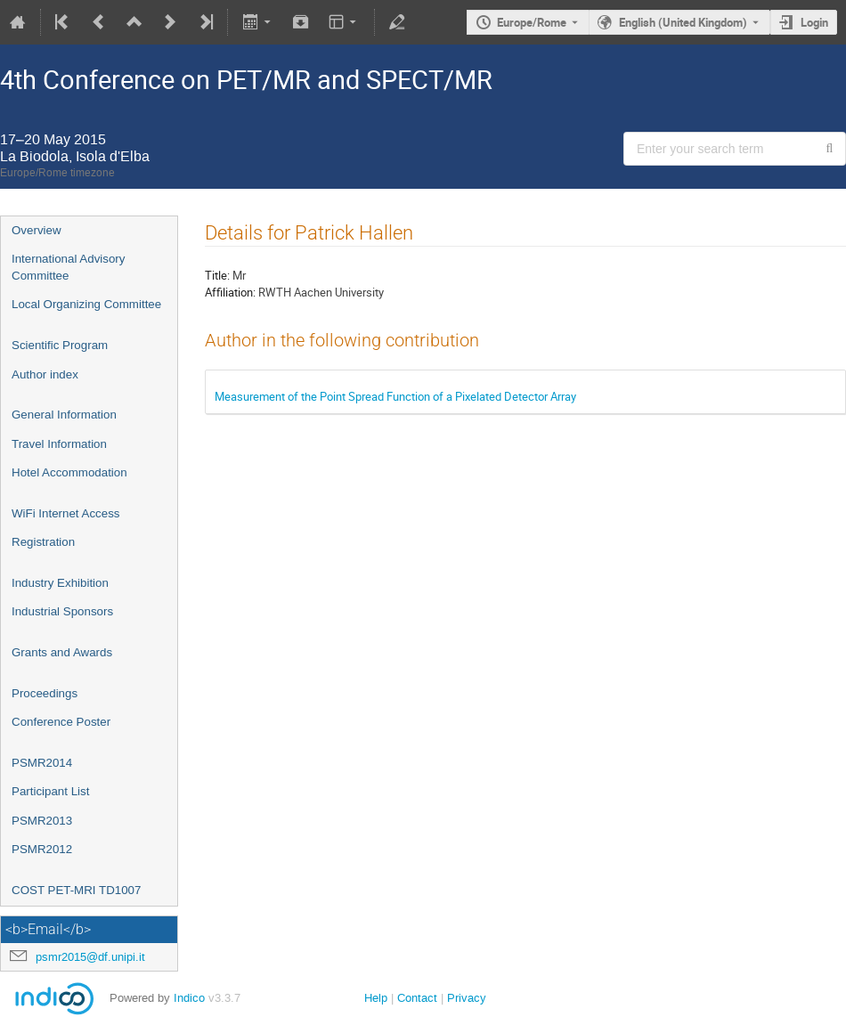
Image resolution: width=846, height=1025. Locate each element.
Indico (189, 997)
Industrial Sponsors (62, 611)
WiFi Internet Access (65, 513)
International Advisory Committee (68, 267)
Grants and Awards (62, 652)
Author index (45, 374)
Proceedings (44, 693)
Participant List (50, 791)
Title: (217, 275)
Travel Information (59, 444)
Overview (36, 230)
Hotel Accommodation (69, 472)
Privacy (466, 997)
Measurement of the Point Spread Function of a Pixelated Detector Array (395, 396)
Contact (417, 997)
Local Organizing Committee (86, 304)
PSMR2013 (42, 820)
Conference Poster (61, 721)
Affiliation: (230, 292)
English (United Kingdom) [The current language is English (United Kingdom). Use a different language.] (683, 22)
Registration (43, 542)
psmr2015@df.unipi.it (90, 956)
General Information (64, 414)
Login (814, 22)
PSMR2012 (42, 849)
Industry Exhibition (60, 583)
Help (375, 997)
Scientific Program (60, 345)
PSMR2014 (42, 762)
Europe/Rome (531, 22)
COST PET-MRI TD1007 (76, 890)
